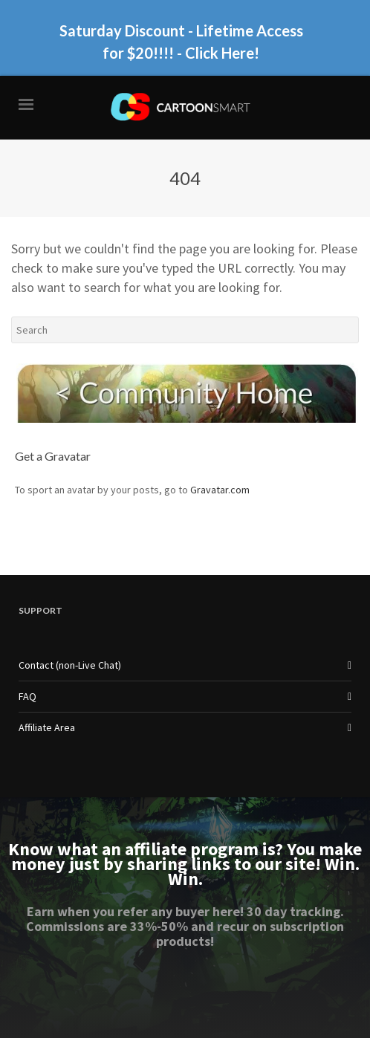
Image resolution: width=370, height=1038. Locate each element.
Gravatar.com (220, 489)
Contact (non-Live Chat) (70, 665)
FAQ (27, 696)
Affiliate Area (47, 727)
